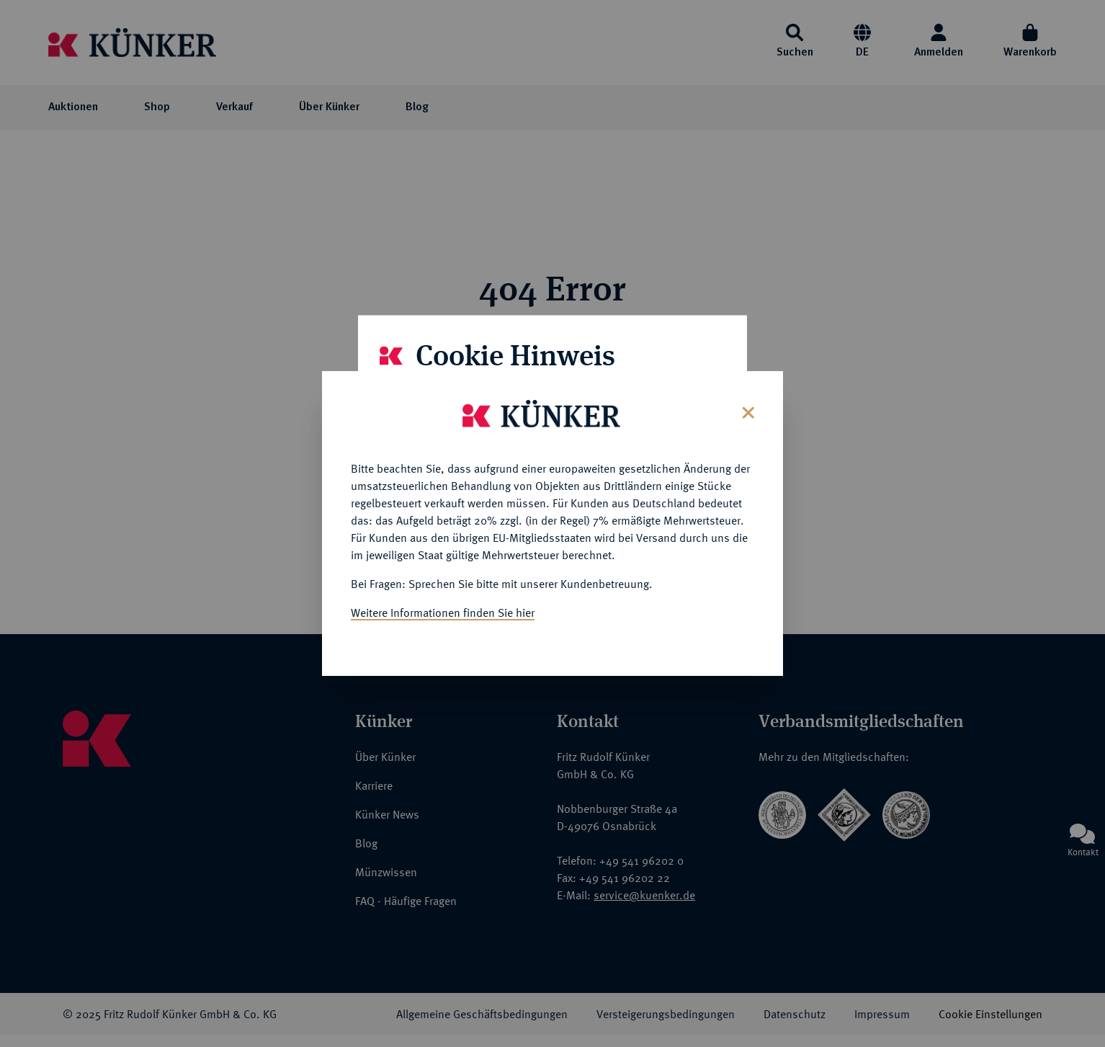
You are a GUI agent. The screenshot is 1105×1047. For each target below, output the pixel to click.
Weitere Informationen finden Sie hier (442, 608)
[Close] (746, 406)
